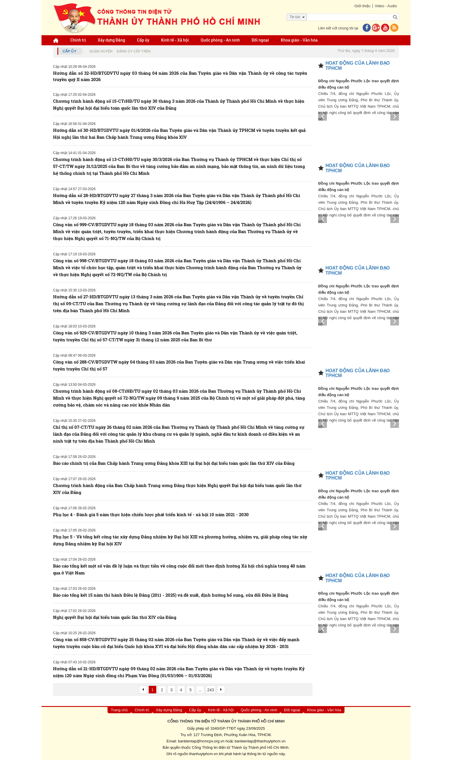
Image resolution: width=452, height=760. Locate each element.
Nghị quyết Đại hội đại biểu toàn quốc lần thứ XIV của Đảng (114, 617)
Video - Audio (386, 6)
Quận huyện (100, 51)
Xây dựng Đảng (111, 40)
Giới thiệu (362, 6)
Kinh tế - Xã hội (175, 40)
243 (210, 690)
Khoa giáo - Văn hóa (299, 40)
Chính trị (78, 40)
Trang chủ (119, 710)
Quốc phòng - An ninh (220, 40)
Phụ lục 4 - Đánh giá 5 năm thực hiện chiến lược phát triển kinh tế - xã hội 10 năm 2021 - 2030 (151, 514)
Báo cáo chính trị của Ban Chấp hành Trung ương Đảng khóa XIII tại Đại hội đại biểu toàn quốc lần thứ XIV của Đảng (174, 463)
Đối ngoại (260, 40)
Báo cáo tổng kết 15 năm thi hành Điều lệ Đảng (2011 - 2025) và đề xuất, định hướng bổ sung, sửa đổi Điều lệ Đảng (170, 595)
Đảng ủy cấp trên (133, 51)
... (200, 690)
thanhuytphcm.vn (203, 754)
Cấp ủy (143, 40)
